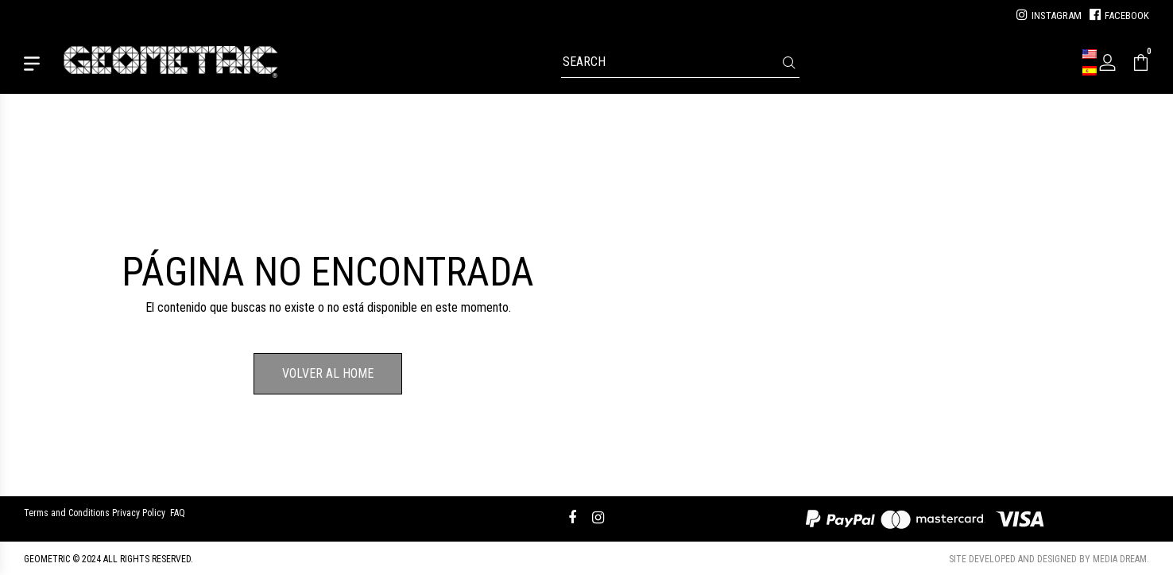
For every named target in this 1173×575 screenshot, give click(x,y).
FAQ (177, 513)
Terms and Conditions (67, 513)
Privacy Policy (138, 513)
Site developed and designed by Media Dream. (1049, 559)
